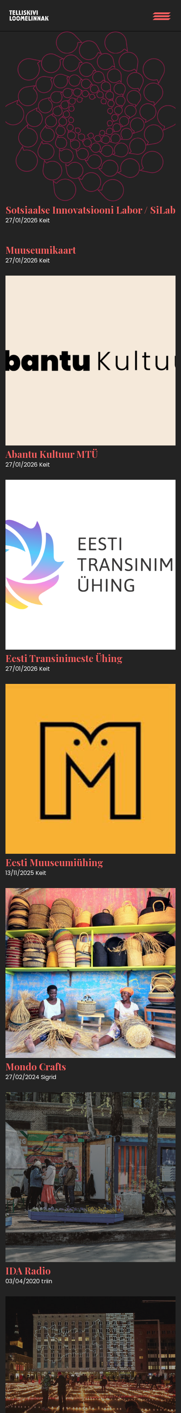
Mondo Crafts (35, 1066)
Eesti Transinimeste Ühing (64, 658)
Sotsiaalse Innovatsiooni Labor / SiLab (90, 209)
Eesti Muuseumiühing (54, 862)
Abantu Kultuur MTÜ (51, 454)
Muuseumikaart (40, 250)
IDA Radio (28, 1270)
